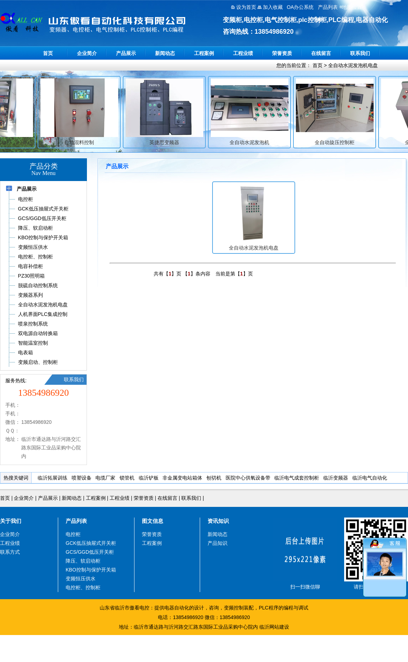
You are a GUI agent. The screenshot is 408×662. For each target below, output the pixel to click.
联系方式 (10, 552)
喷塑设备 (82, 478)
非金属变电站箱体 (182, 478)
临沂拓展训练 (52, 478)
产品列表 (76, 521)
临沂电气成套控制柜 (296, 478)
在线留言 (321, 53)
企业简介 (87, 53)
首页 (48, 53)
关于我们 (10, 521)
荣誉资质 (282, 53)
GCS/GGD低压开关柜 (90, 552)
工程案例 (204, 53)
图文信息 (152, 521)
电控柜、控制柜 (83, 587)
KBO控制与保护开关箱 (91, 570)
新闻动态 (165, 53)
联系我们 (360, 53)
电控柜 (73, 534)
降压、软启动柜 (83, 561)
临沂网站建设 (274, 627)
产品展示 (126, 53)
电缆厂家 (105, 478)
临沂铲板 (149, 478)
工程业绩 (243, 53)
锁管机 (127, 478)
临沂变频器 (335, 478)
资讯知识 (218, 521)
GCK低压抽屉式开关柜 (91, 543)
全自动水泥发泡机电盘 (353, 65)
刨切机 (213, 478)
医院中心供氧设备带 (248, 478)
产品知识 (217, 543)
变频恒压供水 (80, 578)
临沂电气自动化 (369, 478)
